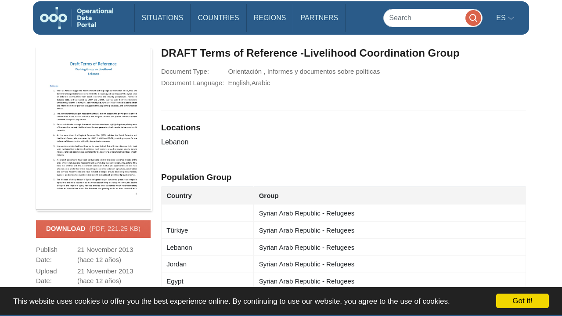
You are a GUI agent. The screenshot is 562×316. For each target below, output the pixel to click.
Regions (270, 18)
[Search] (433, 18)
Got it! (522, 301)
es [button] (502, 18)
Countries (218, 18)
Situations (163, 18)
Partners (319, 18)
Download (93, 229)
